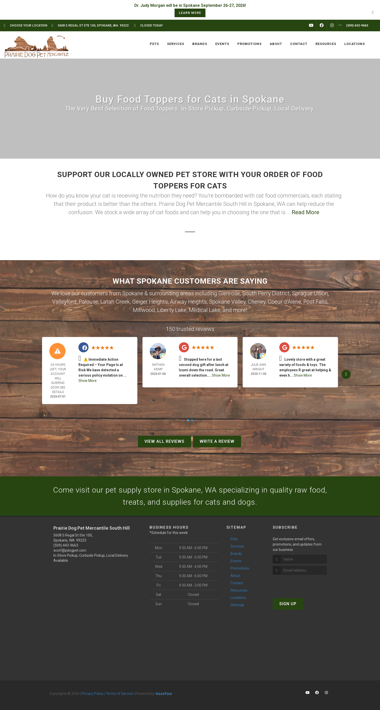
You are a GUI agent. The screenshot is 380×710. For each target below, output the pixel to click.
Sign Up (288, 603)
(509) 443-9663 (65, 545)
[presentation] (300, 584)
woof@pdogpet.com (69, 550)
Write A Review (217, 441)
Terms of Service (119, 694)
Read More (305, 212)
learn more (190, 13)
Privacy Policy (92, 694)
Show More (87, 381)
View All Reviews (164, 441)
